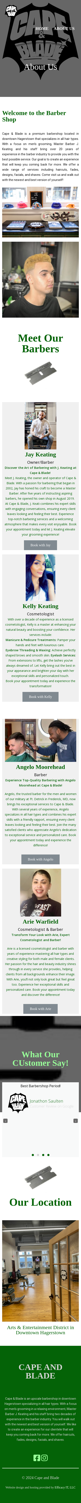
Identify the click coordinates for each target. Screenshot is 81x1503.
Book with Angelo (40, 859)
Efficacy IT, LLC (65, 1487)
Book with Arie (40, 1009)
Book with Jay (40, 545)
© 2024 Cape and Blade (40, 1478)
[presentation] (5, 1121)
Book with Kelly (40, 697)
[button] (32, 1155)
